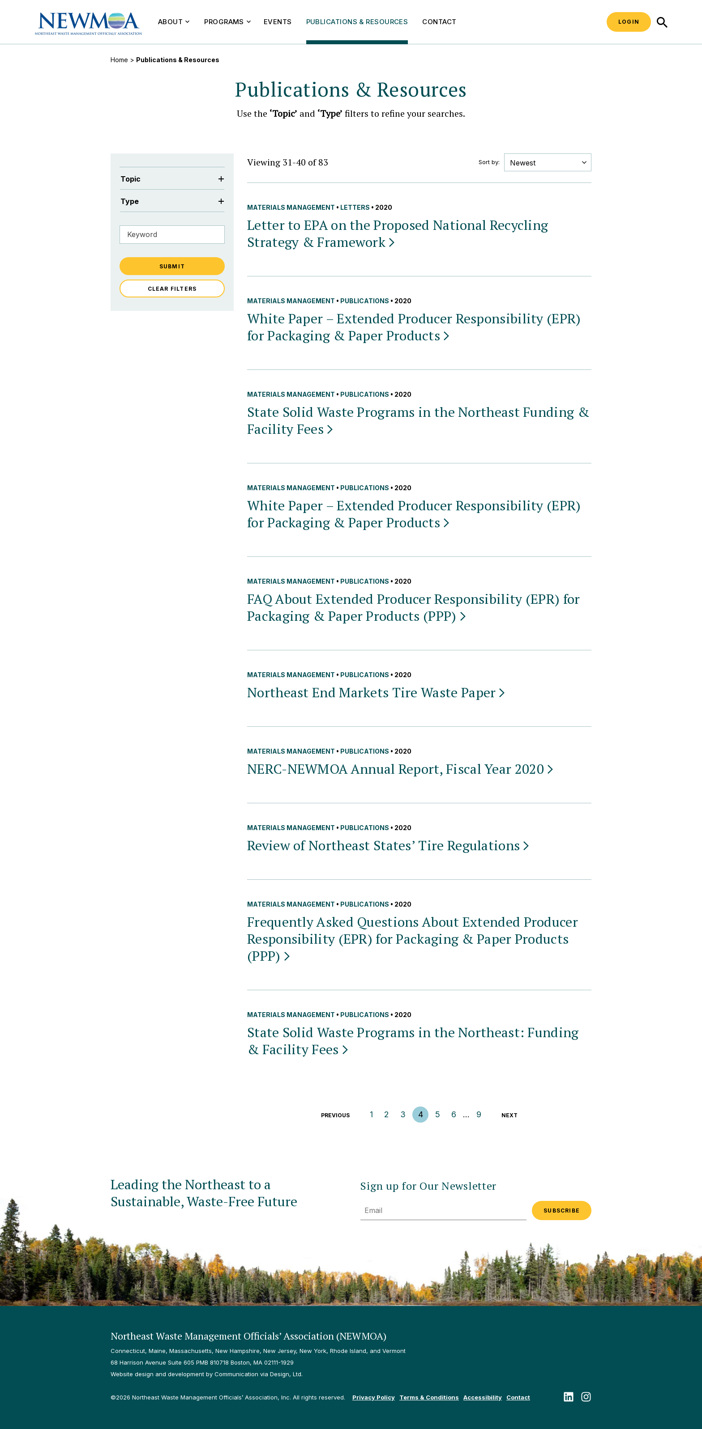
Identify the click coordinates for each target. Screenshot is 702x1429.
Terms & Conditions (429, 1397)
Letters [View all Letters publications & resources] (355, 207)
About (173, 21)
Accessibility (482, 1397)
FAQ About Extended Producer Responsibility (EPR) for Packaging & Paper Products (413, 607)
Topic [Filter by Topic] (172, 178)
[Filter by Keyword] (172, 234)
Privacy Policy (373, 1397)
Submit (172, 266)
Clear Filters (172, 288)
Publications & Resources (357, 21)
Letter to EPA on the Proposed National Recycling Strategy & (397, 233)
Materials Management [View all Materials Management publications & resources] (291, 207)
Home (119, 60)
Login (628, 21)
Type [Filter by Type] (172, 201)
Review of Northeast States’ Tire (389, 845)
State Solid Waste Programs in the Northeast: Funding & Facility (413, 1040)
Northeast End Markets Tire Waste (376, 692)
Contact (439, 21)
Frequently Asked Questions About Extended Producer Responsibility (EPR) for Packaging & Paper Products (412, 939)
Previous (335, 1115)
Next (509, 1115)
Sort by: (489, 161)
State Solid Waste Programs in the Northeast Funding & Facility (418, 420)
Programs (227, 21)
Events (278, 21)
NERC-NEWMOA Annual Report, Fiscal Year (401, 769)
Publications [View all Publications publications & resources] (364, 301)
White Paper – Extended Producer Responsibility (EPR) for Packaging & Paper (414, 327)
